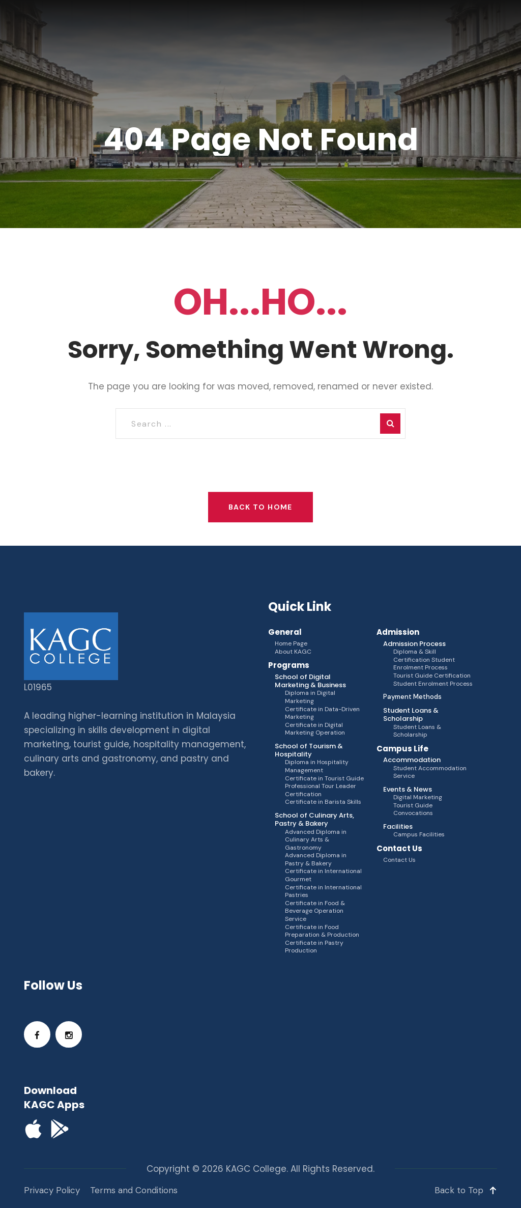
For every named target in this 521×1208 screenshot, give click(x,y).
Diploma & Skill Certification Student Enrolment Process (424, 659)
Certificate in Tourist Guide (324, 778)
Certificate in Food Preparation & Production (322, 931)
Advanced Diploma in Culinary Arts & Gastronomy (315, 840)
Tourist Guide (412, 805)
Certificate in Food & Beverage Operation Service (315, 911)
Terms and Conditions (134, 1190)
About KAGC (293, 652)
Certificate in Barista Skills (323, 802)
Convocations (413, 813)
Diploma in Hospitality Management (317, 766)
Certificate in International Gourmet (323, 875)
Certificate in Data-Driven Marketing (322, 713)
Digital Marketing (417, 797)
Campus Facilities (419, 834)
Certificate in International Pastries (323, 892)
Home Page (291, 644)
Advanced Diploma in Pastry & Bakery (315, 859)
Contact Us (399, 860)
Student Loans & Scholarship (417, 731)
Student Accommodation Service (430, 772)
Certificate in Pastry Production (314, 947)
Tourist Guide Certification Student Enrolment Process (433, 680)
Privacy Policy (52, 1190)
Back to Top (466, 1190)
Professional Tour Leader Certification (320, 790)
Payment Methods (412, 697)
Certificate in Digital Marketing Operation (315, 729)
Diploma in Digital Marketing (310, 697)
